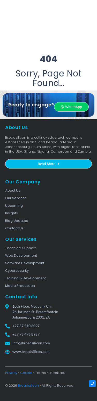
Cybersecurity (17, 270)
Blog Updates (16, 220)
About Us (12, 190)
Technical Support (20, 247)
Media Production (20, 285)
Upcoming (14, 205)
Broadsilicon (28, 385)
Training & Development (25, 278)
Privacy (11, 372)
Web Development (21, 255)
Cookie (26, 372)
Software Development (24, 263)
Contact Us (14, 228)
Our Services (16, 198)
